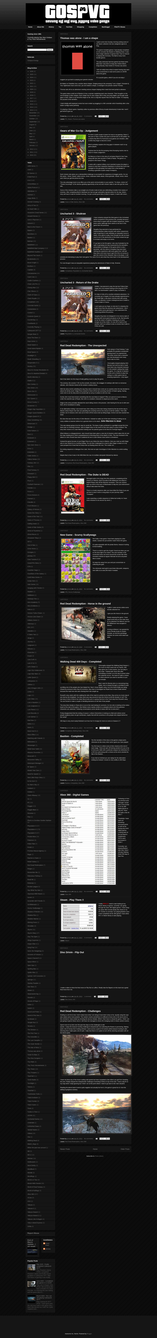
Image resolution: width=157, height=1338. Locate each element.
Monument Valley (33, 759)
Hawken (30, 591)
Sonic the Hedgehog (34, 951)
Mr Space (30, 767)
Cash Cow (31, 277)
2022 (32, 83)
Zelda (29, 1226)
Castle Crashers (32, 280)
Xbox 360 (82, 202)
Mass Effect (31, 735)
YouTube (69, 27)
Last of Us (30, 663)
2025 (32, 74)
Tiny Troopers (32, 1072)
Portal (29, 847)
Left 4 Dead (31, 667)
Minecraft (30, 756)
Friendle (30, 502)
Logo (29, 695)
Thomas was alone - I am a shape (79, 38)
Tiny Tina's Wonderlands (35, 1065)
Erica (29, 448)
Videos (29, 1133)
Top (60, 27)
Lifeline (29, 684)
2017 (32, 98)
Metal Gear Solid (33, 749)
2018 (32, 95)
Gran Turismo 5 (32, 559)
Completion (93, 27)
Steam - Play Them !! (72, 900)
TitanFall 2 (31, 1076)
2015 (32, 104)
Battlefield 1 (31, 245)
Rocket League (32, 886)
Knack (29, 656)
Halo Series (31, 584)
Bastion (67, 783)
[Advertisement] (51, 1322)
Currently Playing (33, 327)
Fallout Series (32, 459)
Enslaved (30, 438)
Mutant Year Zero (33, 770)
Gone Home (31, 549)
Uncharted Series (87, 271)
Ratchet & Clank (32, 858)
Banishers (30, 234)
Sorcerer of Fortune (34, 954)
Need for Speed (32, 774)
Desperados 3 (32, 363)
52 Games (31, 173)
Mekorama (31, 742)
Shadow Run (31, 915)
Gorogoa (30, 552)
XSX (29, 1201)
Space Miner (31, 962)
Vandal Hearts (32, 1130)
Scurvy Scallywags (74, 592)
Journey (30, 642)
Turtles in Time (32, 1112)
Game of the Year (33, 516)
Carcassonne (32, 273)
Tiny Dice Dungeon (33, 1058)
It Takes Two (31, 634)
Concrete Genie (32, 305)
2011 (32, 152)
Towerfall (30, 1090)
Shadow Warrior (32, 919)
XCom (29, 1198)
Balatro (29, 230)
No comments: (89, 199)
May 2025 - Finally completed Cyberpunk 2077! (44, 1266)
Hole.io (29, 609)
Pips (28, 817)
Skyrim (29, 929)
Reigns (29, 869)
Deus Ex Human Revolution (36, 370)
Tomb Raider (31, 1080)
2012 (32, 149)
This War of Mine (33, 1047)
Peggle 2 (30, 806)
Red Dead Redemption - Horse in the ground (85, 603)
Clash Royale (32, 298)
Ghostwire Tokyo (33, 538)
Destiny (30, 366)
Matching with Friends (34, 738)
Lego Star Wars (32, 674)
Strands (30, 997)
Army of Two (31, 205)
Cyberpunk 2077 (33, 330)
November (33, 116)
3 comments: (88, 938)
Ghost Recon (31, 534)
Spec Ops (30, 965)
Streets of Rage (32, 1001)
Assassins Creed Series (35, 212)
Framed (30, 498)
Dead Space (31, 352)
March (31, 139)
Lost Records (31, 713)
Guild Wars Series (33, 577)
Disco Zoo (30, 391)
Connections (31, 309)
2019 (32, 92)
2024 (32, 77)
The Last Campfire (33, 1040)
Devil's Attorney (32, 377)
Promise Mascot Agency (35, 851)
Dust (29, 434)
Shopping (80, 27)
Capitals (30, 270)
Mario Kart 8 (31, 731)
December (33, 113)
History (51, 27)
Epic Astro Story (32, 445)
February (32, 142)
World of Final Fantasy (35, 1187)
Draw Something (33, 420)
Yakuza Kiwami (32, 1212)
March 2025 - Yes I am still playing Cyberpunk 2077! (44, 1297)
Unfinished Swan (33, 1126)
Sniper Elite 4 (32, 944)
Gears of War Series (71, 202)
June (31, 130)
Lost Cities (31, 699)
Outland (30, 788)
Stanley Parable (32, 983)
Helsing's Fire (32, 599)
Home (30, 27)
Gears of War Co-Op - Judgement (79, 130)
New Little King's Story (35, 777)
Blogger (89, 1334)
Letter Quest (31, 677)
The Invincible (32, 1037)
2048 (29, 170)
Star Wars (30, 987)
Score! (29, 897)
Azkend (30, 223)
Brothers (30, 266)
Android (30, 195)
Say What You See (33, 890)
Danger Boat (31, 334)
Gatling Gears (32, 524)
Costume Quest (32, 316)
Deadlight (30, 355)
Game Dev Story (33, 513)
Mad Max (30, 720)
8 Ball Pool (31, 177)
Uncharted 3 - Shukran (73, 213)
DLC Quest (31, 398)
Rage (29, 854)
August (31, 124)
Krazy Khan (47, 1244)
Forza (29, 491)
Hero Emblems (32, 606)
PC (66, 119)
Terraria (30, 1026)
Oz (28, 799)
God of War (31, 545)
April (31, 136)
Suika (29, 1004)
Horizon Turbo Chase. (34, 613)
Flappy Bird (31, 477)
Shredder (30, 926)
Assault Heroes (32, 216)
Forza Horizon (32, 495)
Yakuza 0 (30, 1208)
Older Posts (125, 1149)
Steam (70, 119)
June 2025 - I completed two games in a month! (45, 1282)
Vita (28, 1137)
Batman (30, 241)
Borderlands (31, 259)
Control (29, 313)
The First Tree (32, 1033)
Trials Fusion (31, 1105)
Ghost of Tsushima (33, 531)
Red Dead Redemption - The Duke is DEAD (84, 474)
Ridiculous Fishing (33, 876)
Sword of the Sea (33, 1015)
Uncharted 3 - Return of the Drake (79, 282)
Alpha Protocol (32, 187)
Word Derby (31, 1165)
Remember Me (32, 872)
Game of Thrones (33, 520)
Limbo (29, 692)
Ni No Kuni (31, 781)
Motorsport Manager (34, 763)
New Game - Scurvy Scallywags (78, 534)
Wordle (29, 1173)
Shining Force (32, 922)
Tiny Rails (30, 1062)
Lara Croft (30, 659)
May (31, 133)
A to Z (29, 180)
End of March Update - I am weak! (31, 1243)
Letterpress (31, 681)
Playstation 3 (77, 271)
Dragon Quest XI (33, 416)
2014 (32, 107)
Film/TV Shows (119, 27)
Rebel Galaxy (32, 862)
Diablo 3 (30, 380)
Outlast (29, 792)
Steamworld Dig (32, 994)
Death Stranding (32, 359)
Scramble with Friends (35, 901)
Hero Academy (32, 602)
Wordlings (30, 1176)
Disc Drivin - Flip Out (72, 952)
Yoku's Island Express (34, 1223)
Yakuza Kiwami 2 (33, 1215)
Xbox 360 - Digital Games (74, 794)
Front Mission (32, 506)
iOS (66, 592)
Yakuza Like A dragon (34, 1219)
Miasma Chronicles (33, 752)
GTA (29, 566)
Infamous (30, 624)
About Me (40, 27)
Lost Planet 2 (31, 709)
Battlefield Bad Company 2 (36, 248)
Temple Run (31, 1022)
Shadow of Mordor (33, 912)
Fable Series (31, 456)
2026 (32, 71)
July (30, 127)
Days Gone (31, 341)
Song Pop (30, 947)
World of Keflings (33, 1190)
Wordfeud (30, 1169)
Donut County (32, 402)
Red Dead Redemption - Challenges (80, 1011)
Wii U (29, 1155)
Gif (28, 541)
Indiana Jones (32, 620)
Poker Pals (31, 844)
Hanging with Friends (34, 588)
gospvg (29, 556)
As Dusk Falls (32, 209)
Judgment (30, 645)
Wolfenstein (31, 1162)
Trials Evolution (32, 1097)
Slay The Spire (32, 937)
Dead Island (31, 345)
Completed (68, 271)
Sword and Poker (33, 1012)
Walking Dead (77, 731)
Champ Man (31, 287)
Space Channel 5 (33, 958)
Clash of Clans (32, 295)
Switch (29, 1008)
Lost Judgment (32, 706)
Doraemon (31, 406)
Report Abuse (33, 1233)
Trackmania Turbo (33, 1094)
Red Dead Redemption (80, 463)
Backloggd (106, 27)
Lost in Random (32, 702)
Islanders (30, 631)
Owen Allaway (32, 795)
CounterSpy (31, 320)
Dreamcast (31, 423)
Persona (30, 813)
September (33, 122)
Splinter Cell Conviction (35, 976)
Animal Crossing (33, 202)
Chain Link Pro (32, 284)
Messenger (31, 745)
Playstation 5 (31, 833)
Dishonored (31, 395)
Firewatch (30, 473)
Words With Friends (34, 1183)
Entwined (30, 441)
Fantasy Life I (32, 463)
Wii (28, 1151)
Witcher (30, 1158)
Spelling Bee (31, 969)
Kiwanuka (30, 652)
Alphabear (30, 191)
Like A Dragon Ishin (34, 688)
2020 (32, 89)
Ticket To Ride (32, 1055)
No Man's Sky (32, 785)
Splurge (30, 979)
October (32, 118)
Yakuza (29, 1205)
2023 (32, 80)
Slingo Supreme (32, 940)
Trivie (29, 1108)
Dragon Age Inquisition (35, 409)
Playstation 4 (31, 829)
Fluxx (29, 481)
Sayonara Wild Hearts (34, 894)
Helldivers (30, 595)
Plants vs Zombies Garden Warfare (39, 820)
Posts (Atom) (99, 1156)
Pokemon (30, 840)
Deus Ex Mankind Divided (36, 373)
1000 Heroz (31, 166)
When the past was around (36, 1148)
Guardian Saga (32, 570)
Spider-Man (31, 972)
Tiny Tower (31, 1069)
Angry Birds (31, 198)
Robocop (30, 883)
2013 (32, 110)
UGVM (29, 1115)
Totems (29, 1087)
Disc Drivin (68, 999)
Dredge (29, 427)
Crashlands (31, 323)
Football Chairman (33, 484)
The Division (31, 1030)
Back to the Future (33, 227)
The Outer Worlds (33, 1044)
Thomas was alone (79, 119)
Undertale (30, 1123)
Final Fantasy (32, 470)
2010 (32, 155)
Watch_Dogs (31, 1144)
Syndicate (30, 1019)
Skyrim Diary (31, 933)
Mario (29, 727)
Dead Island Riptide (34, 348)
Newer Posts (65, 1149)
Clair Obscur (31, 291)
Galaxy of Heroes (33, 509)
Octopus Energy (32, 60)
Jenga (29, 638)
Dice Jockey (31, 384)
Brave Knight (31, 263)
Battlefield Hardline (33, 252)
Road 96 (30, 879)
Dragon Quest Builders (35, 413)
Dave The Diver (32, 338)
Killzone (30, 649)
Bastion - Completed (72, 736)
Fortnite (30, 488)
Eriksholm (30, 452)
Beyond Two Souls (33, 255)
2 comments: (88, 116)
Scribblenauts (32, 904)
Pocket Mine (31, 836)
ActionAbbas (31, 184)
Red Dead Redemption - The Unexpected (83, 345)
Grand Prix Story (33, 563)
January (32, 145)
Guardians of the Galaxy (35, 574)
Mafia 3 (29, 724)
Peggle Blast (31, 810)
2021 (32, 86)
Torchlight (30, 1083)
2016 (32, 101)
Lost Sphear (31, 717)
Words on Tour (32, 1180)
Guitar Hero (31, 581)
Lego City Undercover (34, 670)
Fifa (28, 466)
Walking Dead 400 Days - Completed (80, 661)
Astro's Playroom (33, 220)
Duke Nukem (31, 431)
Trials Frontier (32, 1101)
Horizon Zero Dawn (34, 617)
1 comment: (88, 996)
